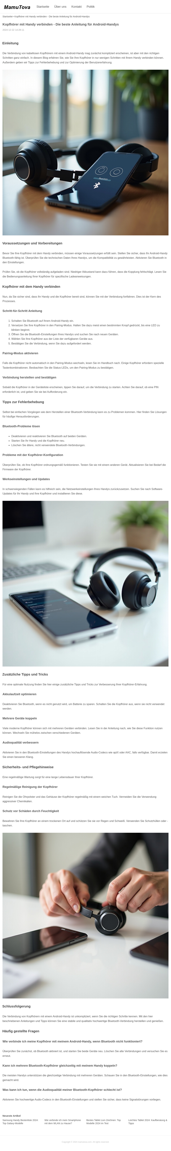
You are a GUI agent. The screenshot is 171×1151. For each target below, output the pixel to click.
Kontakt (76, 6)
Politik (91, 6)
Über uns (60, 6)
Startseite (43, 6)
